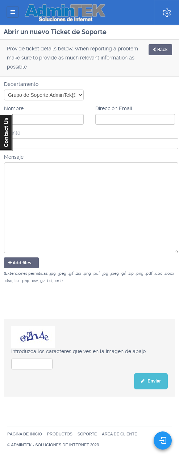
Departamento (21, 84)
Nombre (14, 108)
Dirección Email (113, 108)
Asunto (12, 133)
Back (160, 49)
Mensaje (14, 157)
